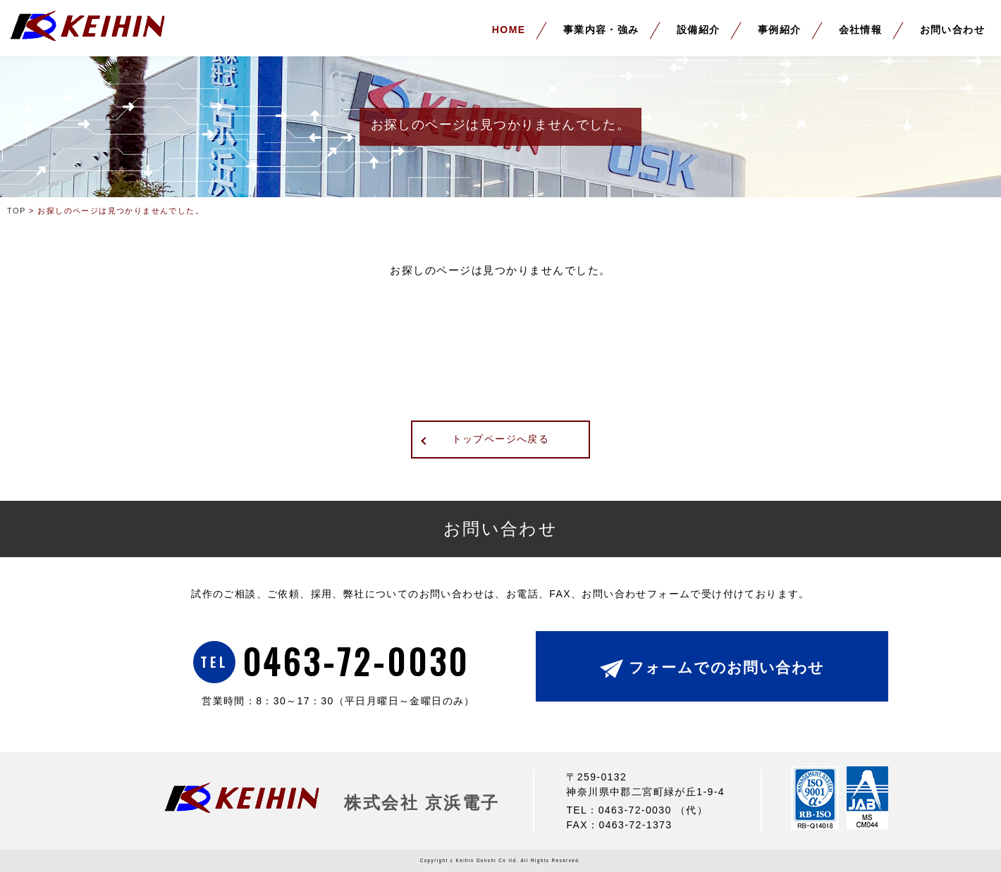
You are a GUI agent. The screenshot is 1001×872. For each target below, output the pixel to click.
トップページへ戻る (501, 438)
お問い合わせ (952, 29)
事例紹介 (780, 29)
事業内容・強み (601, 29)
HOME (509, 29)
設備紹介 (698, 29)
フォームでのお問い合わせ (727, 667)
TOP (16, 210)
